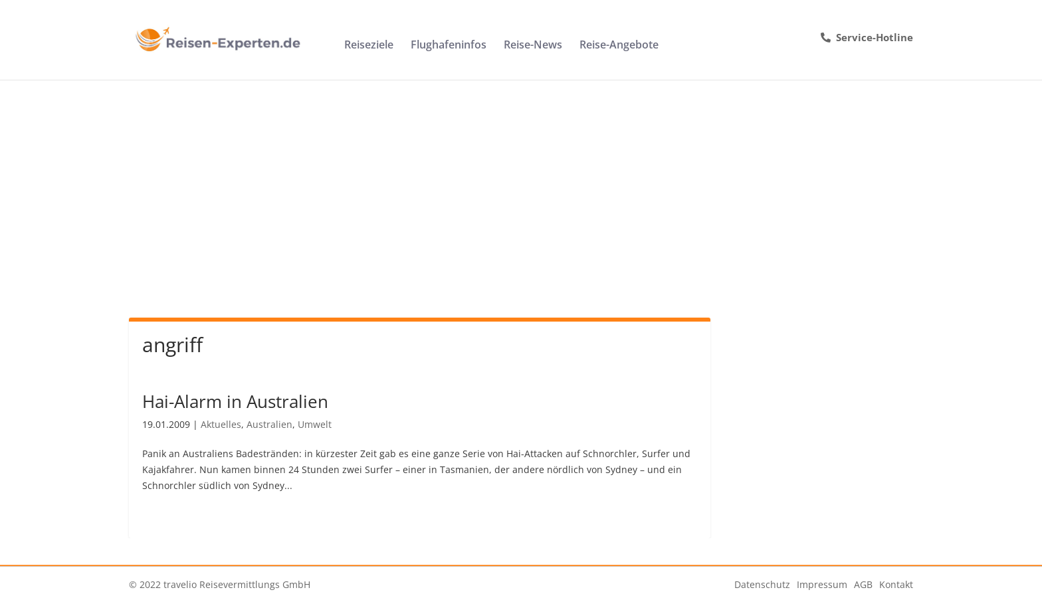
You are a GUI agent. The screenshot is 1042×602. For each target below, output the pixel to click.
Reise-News (533, 46)
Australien (269, 424)
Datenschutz (762, 584)
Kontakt (896, 584)
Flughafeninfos (448, 46)
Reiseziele (368, 46)
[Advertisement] (521, 179)
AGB (863, 584)
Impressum (822, 584)
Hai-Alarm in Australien (235, 401)
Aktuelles (221, 424)
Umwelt (315, 424)
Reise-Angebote (619, 46)
